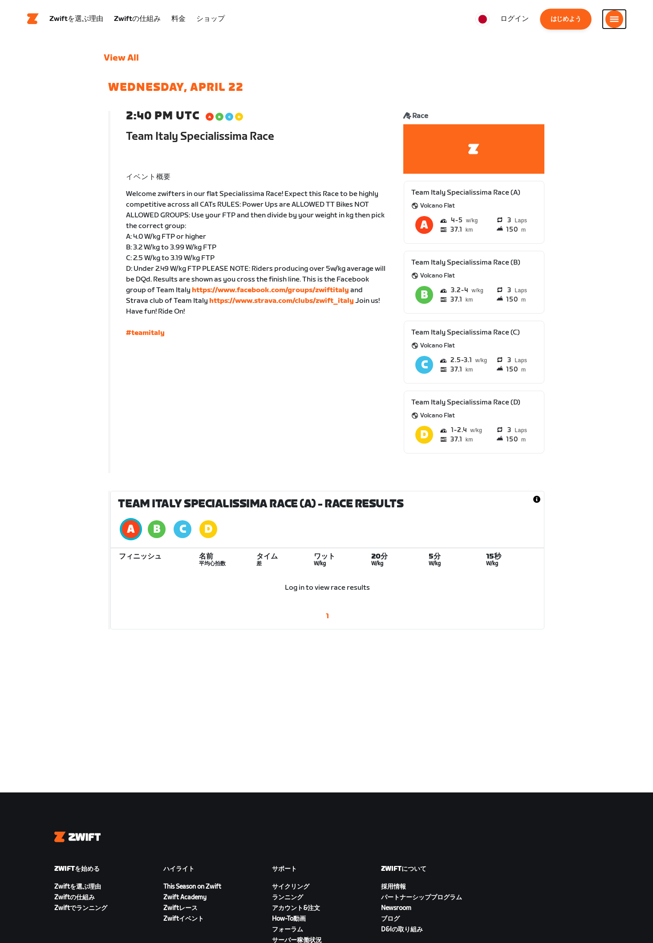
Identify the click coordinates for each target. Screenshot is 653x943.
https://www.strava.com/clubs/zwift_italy (281, 303)
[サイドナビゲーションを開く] (614, 20)
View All (121, 60)
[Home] (33, 20)
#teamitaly (145, 335)
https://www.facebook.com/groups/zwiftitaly (270, 292)
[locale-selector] (482, 20)
